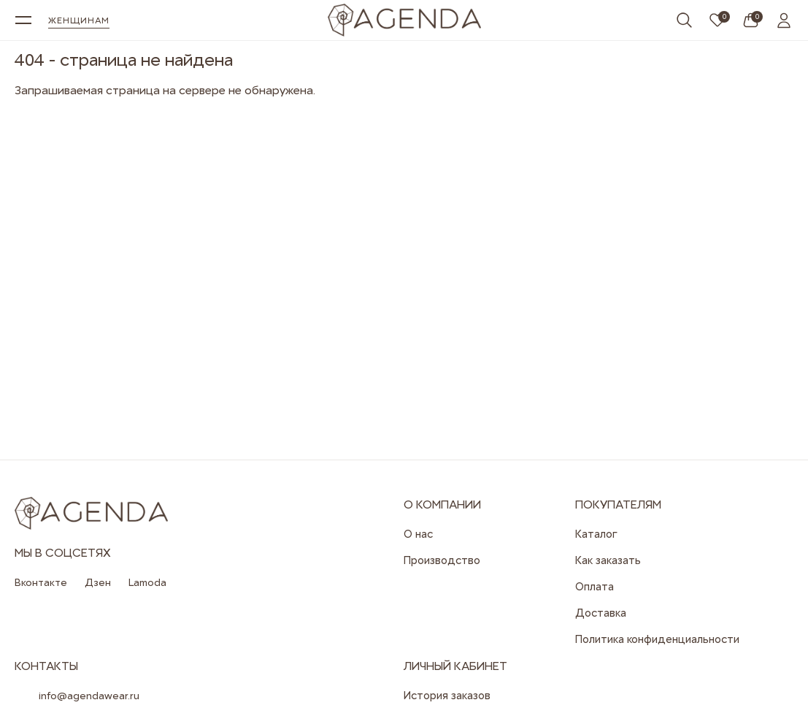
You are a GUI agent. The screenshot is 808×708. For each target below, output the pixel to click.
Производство (442, 560)
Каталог (596, 534)
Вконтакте (41, 582)
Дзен (98, 582)
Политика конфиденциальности (657, 639)
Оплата (594, 586)
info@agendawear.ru (89, 695)
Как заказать (608, 560)
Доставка (600, 613)
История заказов (447, 695)
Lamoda (147, 582)
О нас (418, 534)
